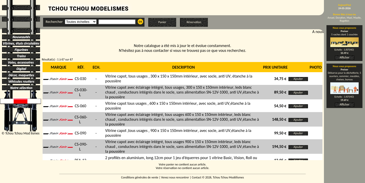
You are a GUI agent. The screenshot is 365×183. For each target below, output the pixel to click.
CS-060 (80, 105)
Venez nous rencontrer (175, 177)
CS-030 (80, 78)
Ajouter (298, 79)
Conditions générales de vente (139, 177)
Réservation (194, 22)
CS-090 (80, 133)
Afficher (344, 57)
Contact (197, 177)
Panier (162, 22)
